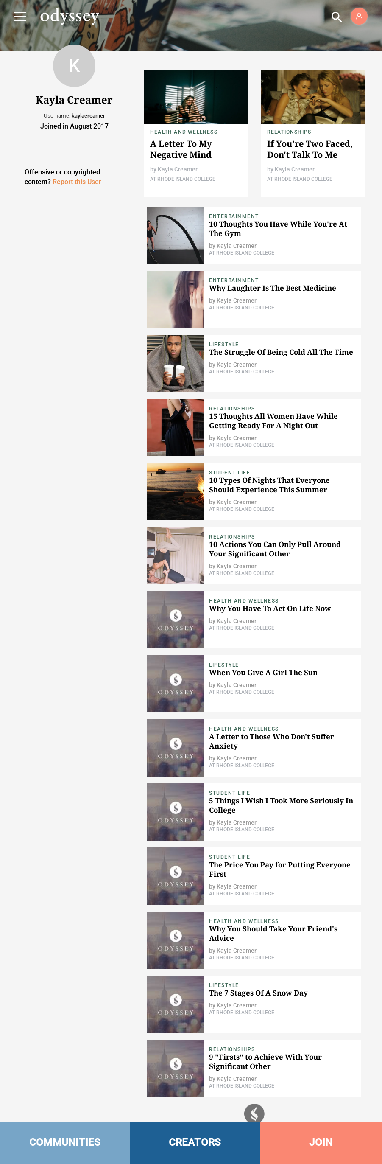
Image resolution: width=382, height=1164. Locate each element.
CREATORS (195, 1142)
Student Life (229, 473)
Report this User (77, 182)
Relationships (289, 132)
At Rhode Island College (182, 179)
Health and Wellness (183, 132)
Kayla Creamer (178, 169)
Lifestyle (224, 345)
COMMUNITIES (65, 1142)
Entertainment (234, 216)
